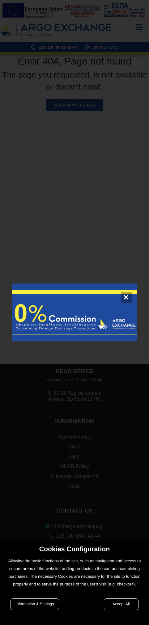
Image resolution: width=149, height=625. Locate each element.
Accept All (121, 604)
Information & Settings (34, 604)
